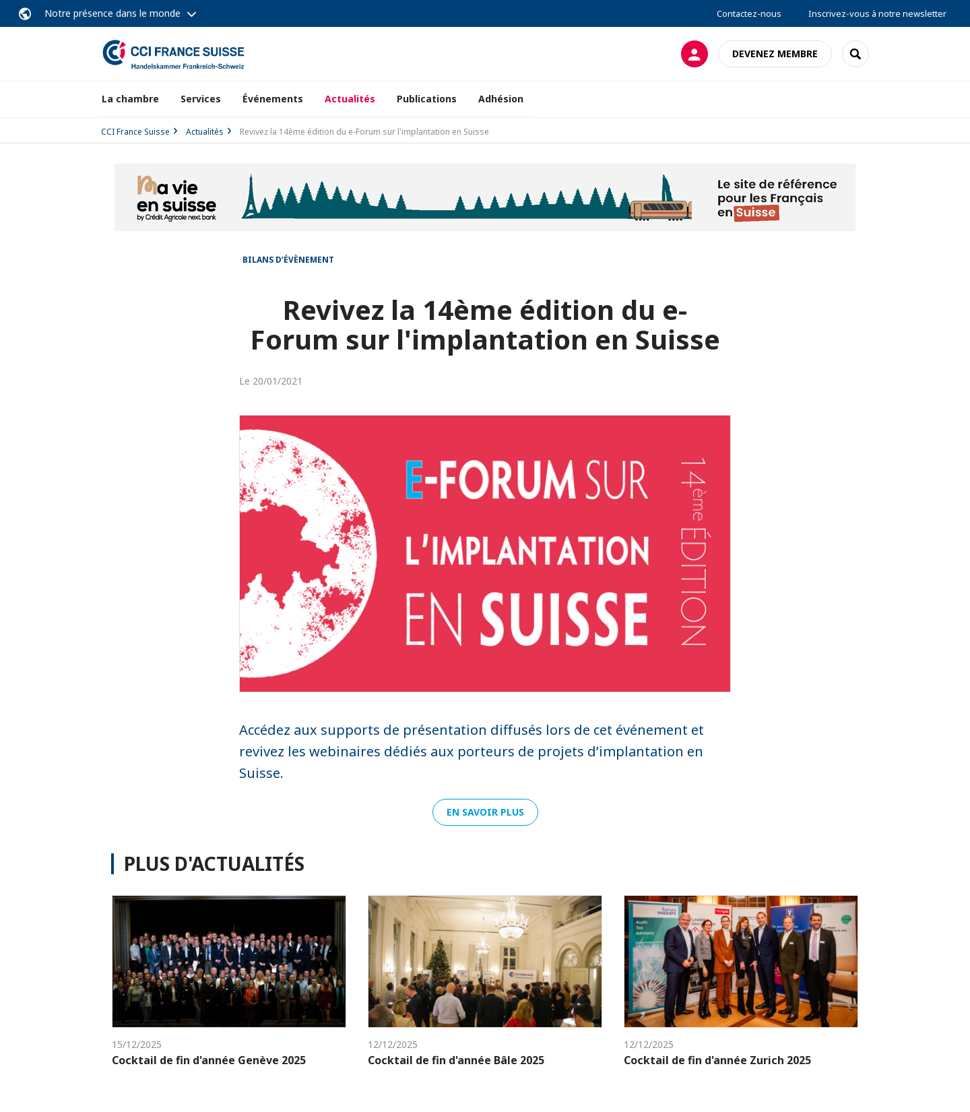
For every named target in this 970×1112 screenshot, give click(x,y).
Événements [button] (273, 98)
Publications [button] (427, 98)
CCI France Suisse (135, 131)
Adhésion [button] (500, 98)
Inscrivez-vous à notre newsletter (877, 13)
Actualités (350, 98)
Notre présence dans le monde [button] (112, 13)
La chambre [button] (130, 98)
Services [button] (201, 98)
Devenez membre (775, 53)
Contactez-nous (749, 13)
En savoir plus (485, 812)
